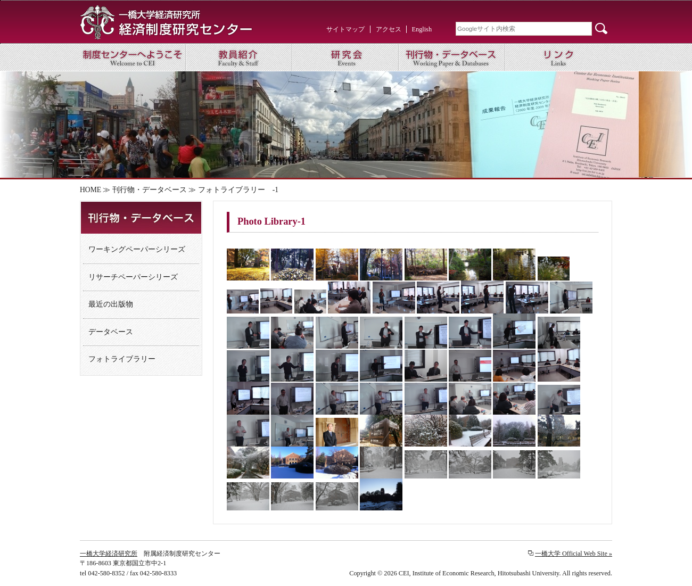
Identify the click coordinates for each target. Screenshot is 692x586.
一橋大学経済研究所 (108, 553)
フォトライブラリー (121, 359)
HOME (90, 190)
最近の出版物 (110, 304)
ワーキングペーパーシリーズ (136, 249)
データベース (110, 332)
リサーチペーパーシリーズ (133, 277)
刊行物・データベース (149, 190)
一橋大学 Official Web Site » (573, 553)
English (422, 29)
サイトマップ (345, 29)
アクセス (388, 29)
